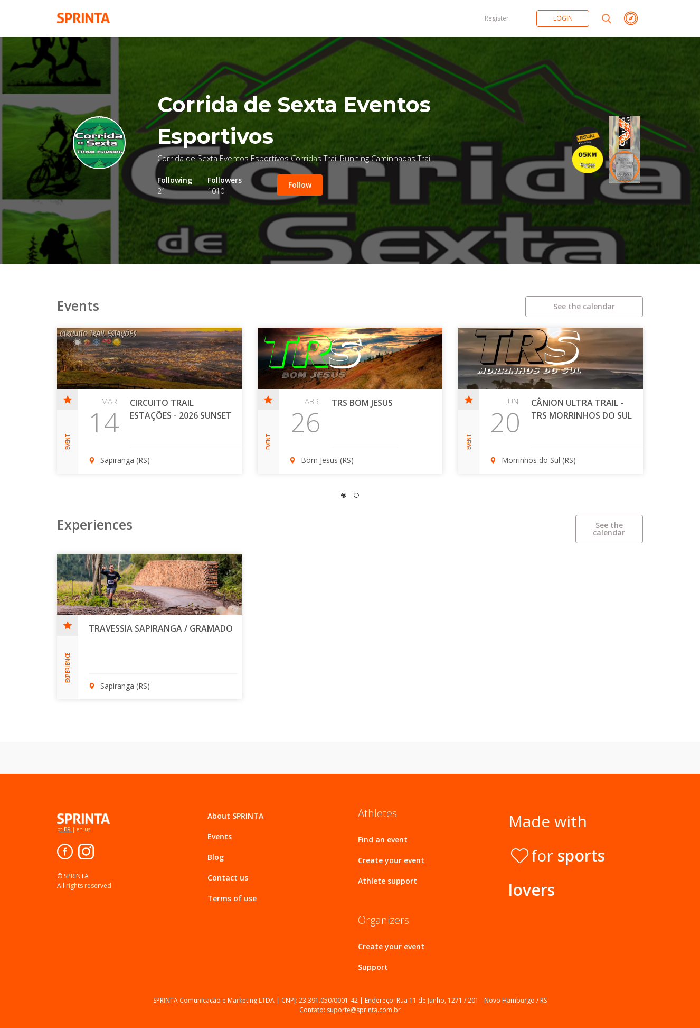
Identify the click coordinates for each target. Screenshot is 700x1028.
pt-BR (64, 829)
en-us (82, 829)
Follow (299, 185)
